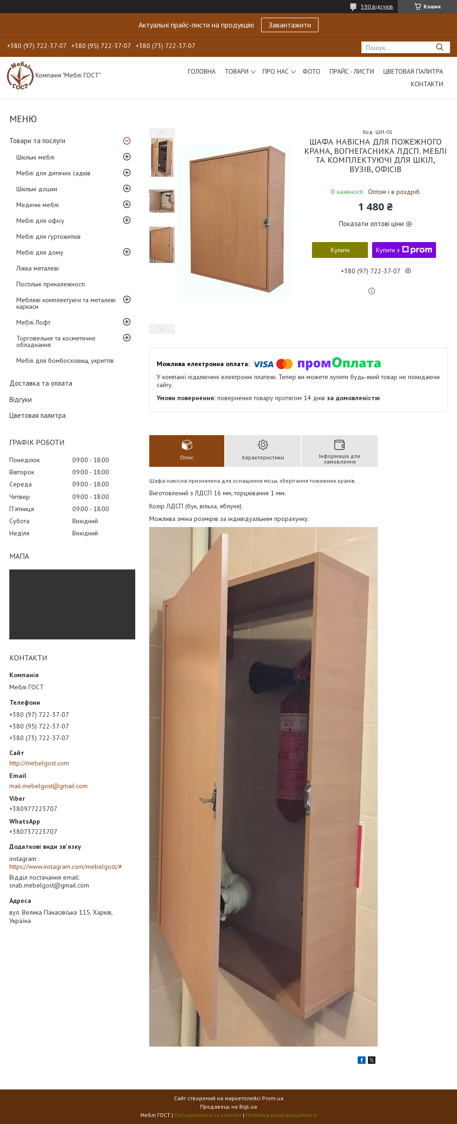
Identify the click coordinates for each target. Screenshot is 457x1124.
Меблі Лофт (33, 322)
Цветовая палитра (413, 71)
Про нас (276, 71)
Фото (311, 71)
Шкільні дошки (36, 189)
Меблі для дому (39, 252)
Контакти (427, 84)
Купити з (404, 250)
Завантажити (290, 24)
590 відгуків (377, 6)
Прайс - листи (352, 71)
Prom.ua (273, 1098)
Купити (340, 250)
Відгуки (20, 399)
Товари (237, 71)
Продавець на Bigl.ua (228, 1106)
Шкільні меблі (35, 157)
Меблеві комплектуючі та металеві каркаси (66, 303)
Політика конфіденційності (281, 1114)
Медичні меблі (37, 205)
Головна (201, 71)
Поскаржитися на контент (208, 1114)
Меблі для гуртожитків (48, 236)
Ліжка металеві (37, 268)
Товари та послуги (37, 140)
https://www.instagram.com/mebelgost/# (65, 866)
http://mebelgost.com (39, 763)
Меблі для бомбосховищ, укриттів (65, 360)
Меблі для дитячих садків (53, 173)
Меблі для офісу (40, 220)
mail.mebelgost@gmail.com (48, 786)
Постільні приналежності (50, 284)
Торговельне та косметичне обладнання (56, 341)
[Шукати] (439, 47)
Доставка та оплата (40, 383)
